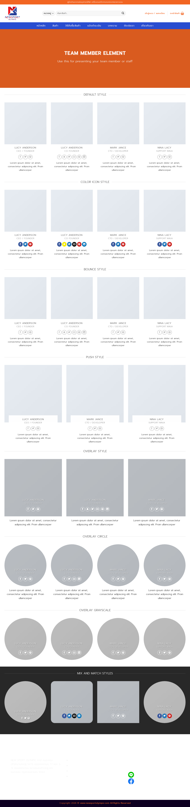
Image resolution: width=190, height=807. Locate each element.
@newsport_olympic (148, 775)
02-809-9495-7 (28, 777)
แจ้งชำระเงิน (94, 25)
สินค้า (55, 25)
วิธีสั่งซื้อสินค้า (72, 25)
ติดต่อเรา (129, 25)
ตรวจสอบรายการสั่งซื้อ (81, 776)
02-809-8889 (26, 783)
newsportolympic (146, 781)
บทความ (112, 25)
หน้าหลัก (41, 25)
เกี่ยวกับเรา (147, 25)
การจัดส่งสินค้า (77, 771)
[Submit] (123, 13)
